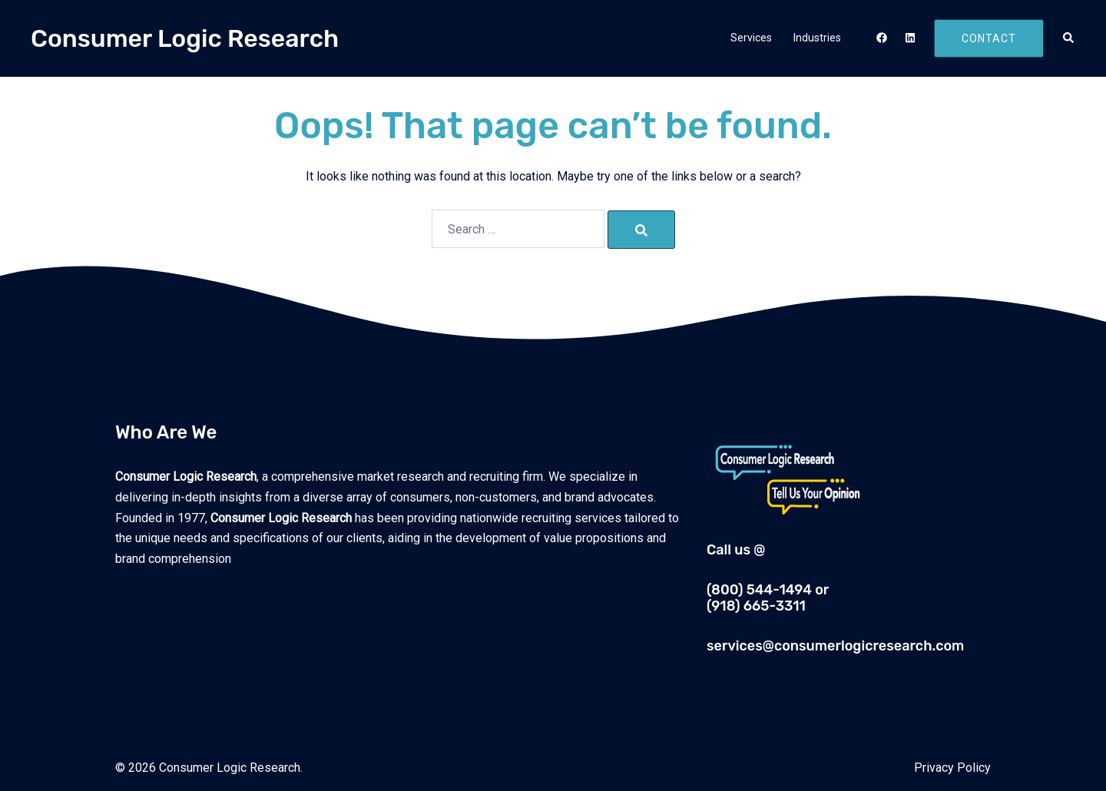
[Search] (641, 229)
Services (751, 37)
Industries (817, 37)
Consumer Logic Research (185, 38)
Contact (989, 38)
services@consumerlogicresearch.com (835, 645)
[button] (1069, 38)
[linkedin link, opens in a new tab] (908, 37)
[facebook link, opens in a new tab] (881, 37)
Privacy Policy (952, 767)
